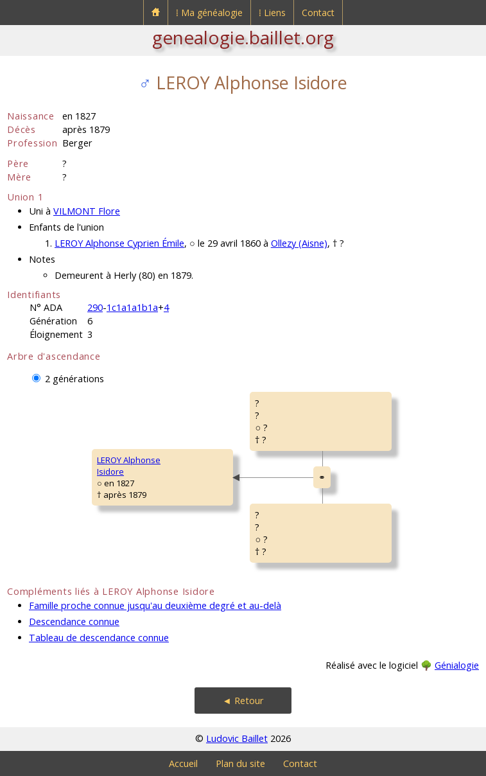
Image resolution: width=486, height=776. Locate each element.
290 (95, 307)
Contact (318, 12)
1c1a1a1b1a (132, 307)
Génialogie (457, 665)
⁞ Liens (272, 12)
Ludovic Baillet (237, 738)
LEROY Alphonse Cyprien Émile (119, 243)
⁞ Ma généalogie (209, 12)
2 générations (74, 379)
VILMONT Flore (86, 211)
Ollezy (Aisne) (299, 243)
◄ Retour (242, 700)
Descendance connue (74, 621)
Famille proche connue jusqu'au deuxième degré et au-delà (155, 605)
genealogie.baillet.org (243, 37)
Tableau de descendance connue (99, 637)
